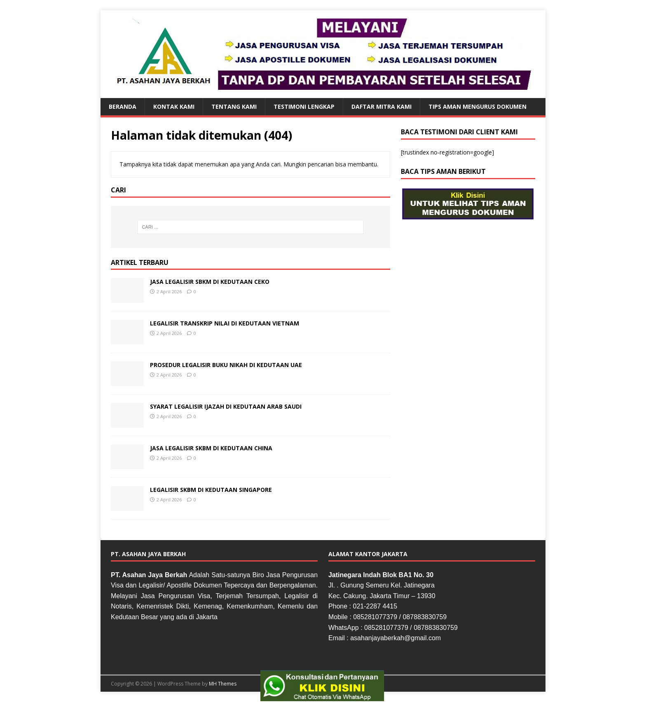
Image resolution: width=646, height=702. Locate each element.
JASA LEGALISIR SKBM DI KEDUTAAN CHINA (211, 448)
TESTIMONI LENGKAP (304, 106)
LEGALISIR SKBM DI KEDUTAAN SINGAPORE (211, 490)
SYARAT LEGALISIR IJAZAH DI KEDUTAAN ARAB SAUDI (226, 406)
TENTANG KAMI (234, 106)
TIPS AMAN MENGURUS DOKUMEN (477, 106)
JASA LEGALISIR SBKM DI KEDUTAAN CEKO (209, 281)
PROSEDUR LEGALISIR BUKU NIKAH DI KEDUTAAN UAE (226, 365)
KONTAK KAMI (173, 106)
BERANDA (122, 106)
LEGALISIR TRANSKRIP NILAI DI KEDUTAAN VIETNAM (224, 323)
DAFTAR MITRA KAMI (381, 106)
